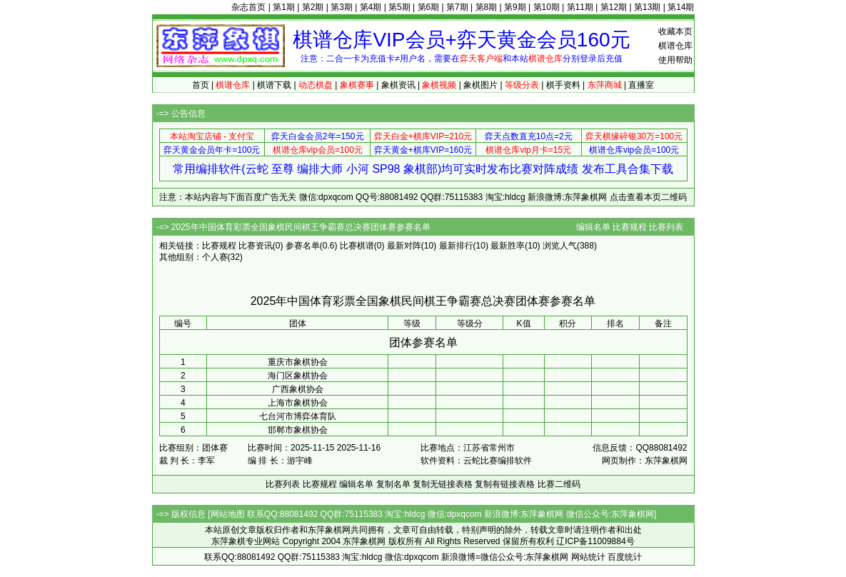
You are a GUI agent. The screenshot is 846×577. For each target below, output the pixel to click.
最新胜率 (507, 246)
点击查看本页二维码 (648, 197)
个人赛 (215, 257)
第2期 (313, 7)
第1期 (284, 7)
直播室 (641, 85)
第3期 (342, 7)
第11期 (580, 7)
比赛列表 (666, 227)
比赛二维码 (559, 484)
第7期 (457, 7)
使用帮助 (675, 60)
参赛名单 (303, 246)
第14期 (681, 7)
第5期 (399, 7)
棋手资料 (563, 85)
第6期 (429, 7)
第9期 (515, 7)
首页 (200, 85)
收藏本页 (675, 31)
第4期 (371, 7)
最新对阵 (404, 246)
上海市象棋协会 (298, 403)
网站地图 (228, 514)
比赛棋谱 (357, 246)
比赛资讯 (255, 246)
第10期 (546, 7)
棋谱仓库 (675, 46)
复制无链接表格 (443, 484)
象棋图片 (480, 85)
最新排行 (456, 246)
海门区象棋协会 (298, 376)
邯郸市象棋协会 (298, 430)
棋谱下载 (274, 85)
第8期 (486, 7)
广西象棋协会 (297, 389)
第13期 (647, 7)
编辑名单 (593, 227)
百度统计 (625, 557)
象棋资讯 (398, 85)
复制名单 (393, 484)
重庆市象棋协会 (298, 362)
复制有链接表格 (505, 484)
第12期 (613, 7)
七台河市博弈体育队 (297, 416)
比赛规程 (630, 227)
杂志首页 (248, 7)
